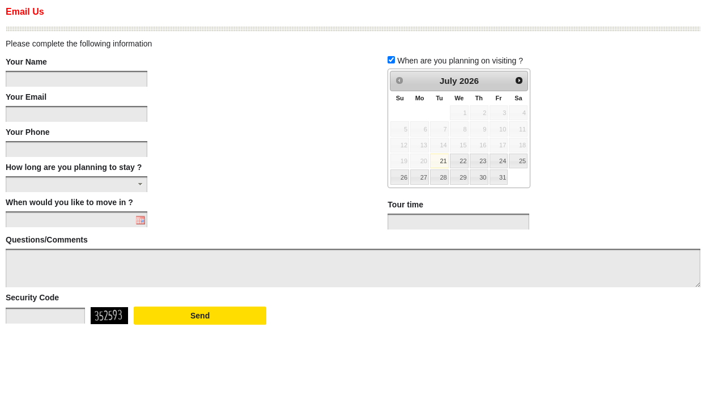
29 (463, 177)
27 (423, 177)
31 (502, 177)
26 (404, 177)
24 (502, 161)
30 (482, 177)
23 (482, 161)
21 (443, 161)
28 (443, 177)
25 (522, 161)
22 (463, 161)
